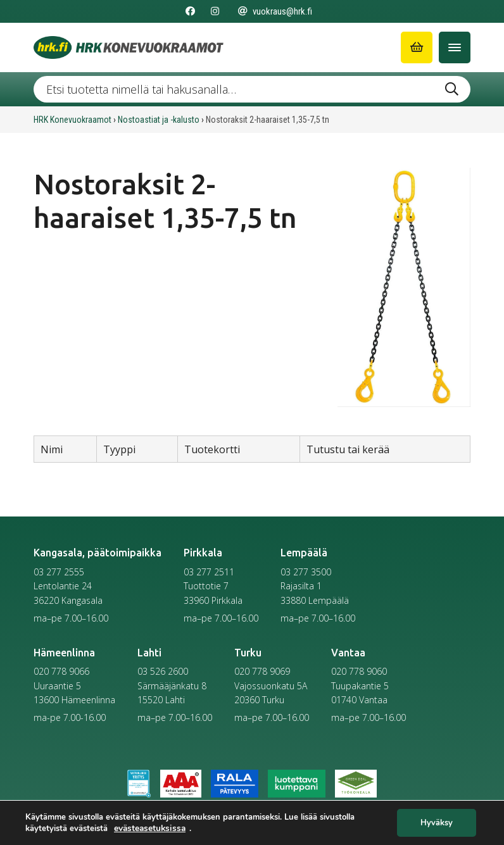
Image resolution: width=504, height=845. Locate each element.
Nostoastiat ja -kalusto (158, 120)
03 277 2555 (59, 572)
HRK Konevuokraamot (72, 120)
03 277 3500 (305, 572)
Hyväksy (436, 823)
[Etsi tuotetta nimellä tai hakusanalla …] (252, 89)
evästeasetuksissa (150, 828)
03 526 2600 (162, 671)
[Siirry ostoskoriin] (416, 47)
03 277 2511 (209, 572)
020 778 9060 (359, 671)
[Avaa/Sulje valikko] (454, 47)
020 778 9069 (262, 671)
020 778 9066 (61, 671)
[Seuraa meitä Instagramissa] (215, 11)
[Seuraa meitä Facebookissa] (190, 11)
